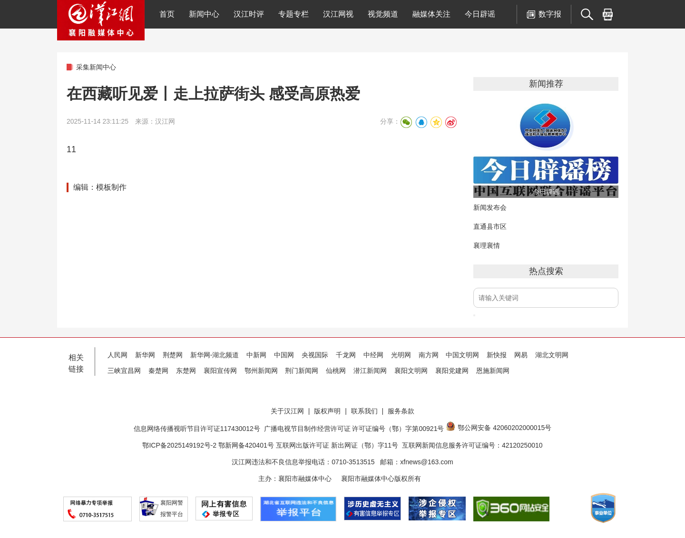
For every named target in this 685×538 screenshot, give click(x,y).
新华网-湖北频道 (214, 355)
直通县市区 (490, 226)
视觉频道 (383, 14)
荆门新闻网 (301, 370)
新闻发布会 (490, 207)
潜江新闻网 (370, 370)
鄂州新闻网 (261, 370)
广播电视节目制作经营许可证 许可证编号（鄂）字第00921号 (354, 428)
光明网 (401, 355)
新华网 (145, 355)
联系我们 (364, 411)
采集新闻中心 (96, 67)
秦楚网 (158, 370)
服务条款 (401, 411)
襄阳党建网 (452, 370)
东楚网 (186, 370)
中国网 (284, 355)
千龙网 (346, 355)
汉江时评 (249, 14)
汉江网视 (338, 14)
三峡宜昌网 (124, 370)
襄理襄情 (486, 245)
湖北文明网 (551, 355)
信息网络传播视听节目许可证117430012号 (197, 428)
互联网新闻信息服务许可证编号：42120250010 (472, 445)
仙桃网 (336, 370)
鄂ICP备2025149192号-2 (180, 445)
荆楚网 (173, 355)
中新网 (256, 355)
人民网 (117, 355)
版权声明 (327, 411)
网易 (521, 355)
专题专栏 (293, 14)
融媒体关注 (431, 14)
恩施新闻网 (492, 370)
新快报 (497, 355)
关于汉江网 (287, 411)
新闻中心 (204, 14)
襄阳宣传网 (220, 370)
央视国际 (315, 355)
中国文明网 (462, 355)
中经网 (373, 355)
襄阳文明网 (411, 370)
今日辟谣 (480, 14)
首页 (167, 14)
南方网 (429, 355)
